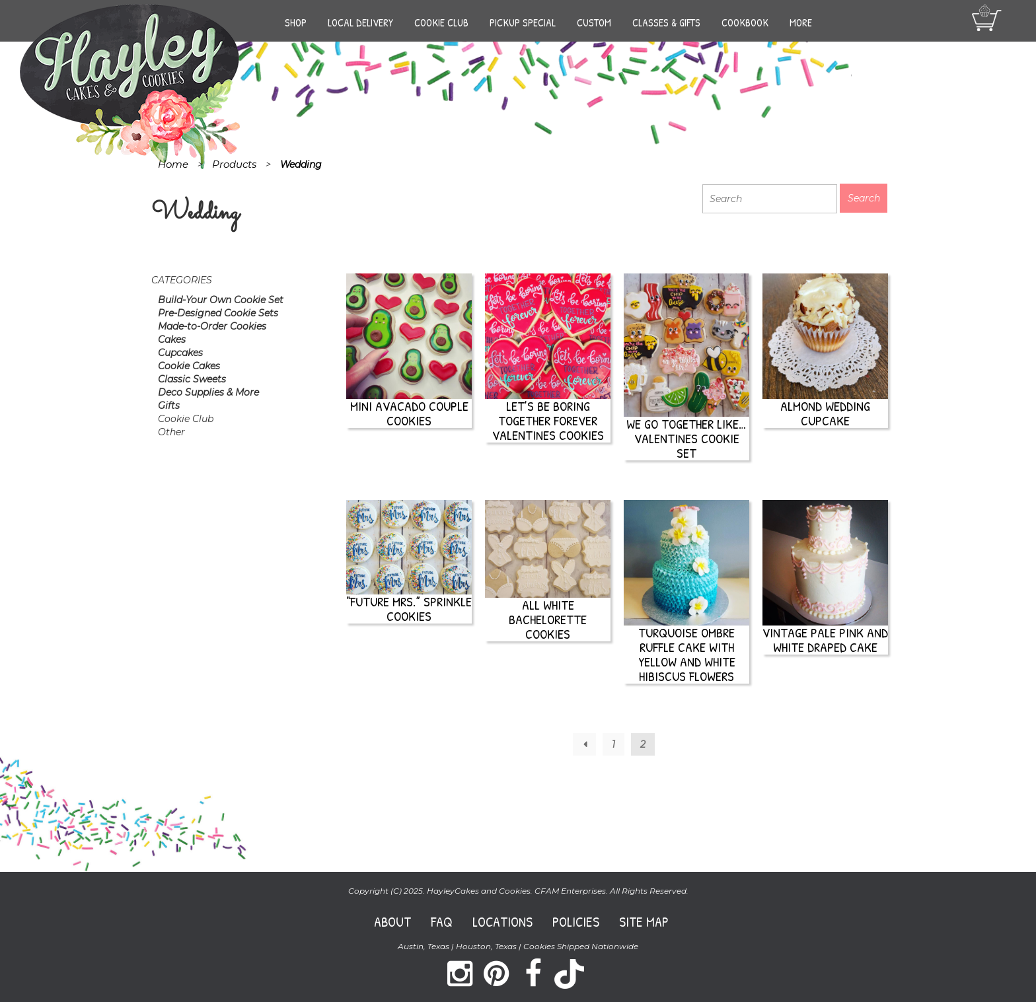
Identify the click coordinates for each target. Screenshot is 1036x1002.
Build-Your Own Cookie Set (220, 300)
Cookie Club (441, 22)
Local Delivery (360, 22)
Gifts (169, 406)
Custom (594, 22)
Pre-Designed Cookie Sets (218, 313)
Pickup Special (523, 22)
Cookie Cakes (189, 366)
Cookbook (745, 22)
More (801, 22)
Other (171, 432)
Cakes (172, 339)
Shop (296, 22)
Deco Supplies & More (208, 392)
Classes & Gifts (666, 22)
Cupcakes (180, 353)
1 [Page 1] (613, 744)
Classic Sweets (192, 379)
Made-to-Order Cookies (212, 326)
